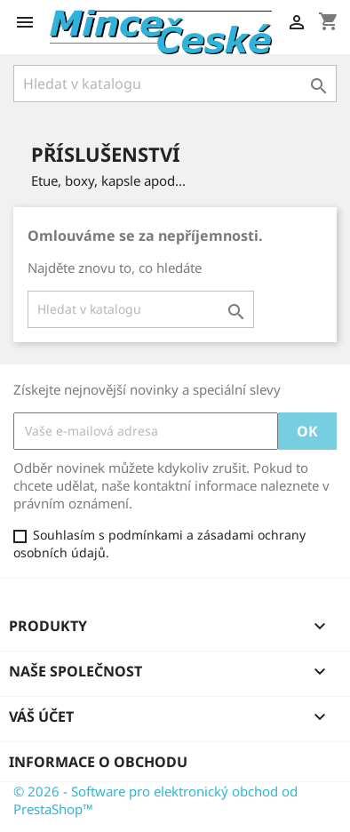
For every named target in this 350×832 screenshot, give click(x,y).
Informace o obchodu (98, 762)
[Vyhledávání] (175, 83)
